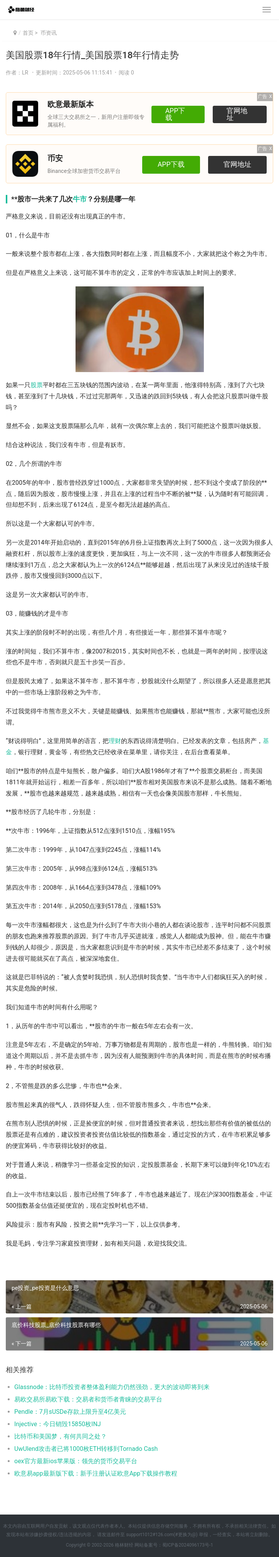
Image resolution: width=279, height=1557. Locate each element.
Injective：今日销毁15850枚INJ (57, 1424)
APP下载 (174, 113)
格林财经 (124, 1545)
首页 (28, 33)
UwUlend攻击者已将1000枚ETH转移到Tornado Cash (86, 1448)
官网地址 (239, 113)
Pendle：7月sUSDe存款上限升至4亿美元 (70, 1411)
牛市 (80, 199)
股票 (36, 385)
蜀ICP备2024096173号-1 (187, 1545)
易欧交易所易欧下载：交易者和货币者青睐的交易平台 (88, 1399)
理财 (115, 741)
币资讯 (47, 33)
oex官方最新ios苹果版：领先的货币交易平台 (75, 1461)
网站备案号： (147, 1545)
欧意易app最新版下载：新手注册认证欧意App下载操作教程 (95, 1473)
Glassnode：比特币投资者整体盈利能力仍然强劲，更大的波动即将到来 (112, 1387)
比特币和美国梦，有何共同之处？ (60, 1436)
